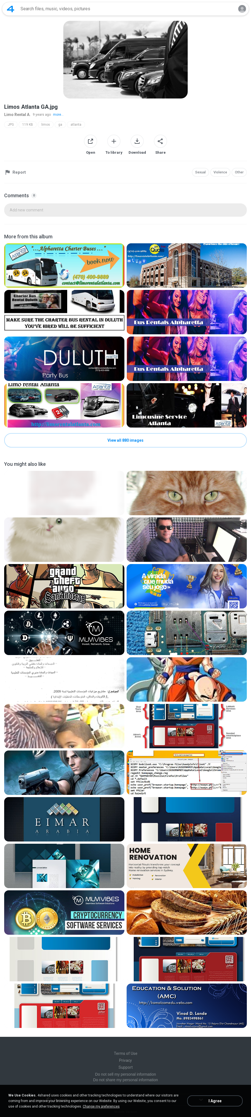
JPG (11, 125)
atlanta (76, 125)
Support (126, 1067)
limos (45, 125)
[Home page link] (11, 9)
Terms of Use (125, 1053)
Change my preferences (101, 1106)
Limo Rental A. (17, 114)
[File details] (64, 265)
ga (60, 125)
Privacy (125, 1060)
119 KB (27, 125)
